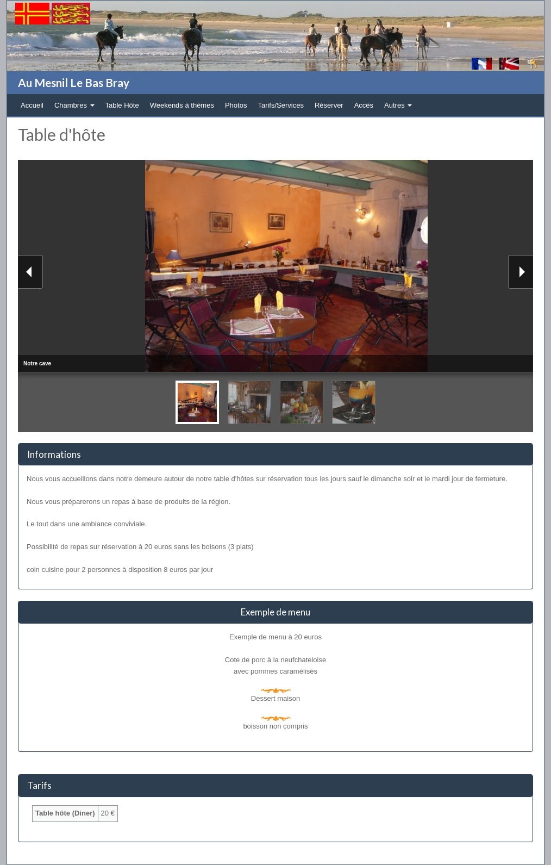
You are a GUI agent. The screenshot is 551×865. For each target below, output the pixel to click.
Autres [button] (398, 105)
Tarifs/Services (281, 105)
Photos (236, 105)
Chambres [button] (74, 105)
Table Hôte (122, 105)
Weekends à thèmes (182, 105)
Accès (363, 105)
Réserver (329, 105)
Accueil (32, 105)
